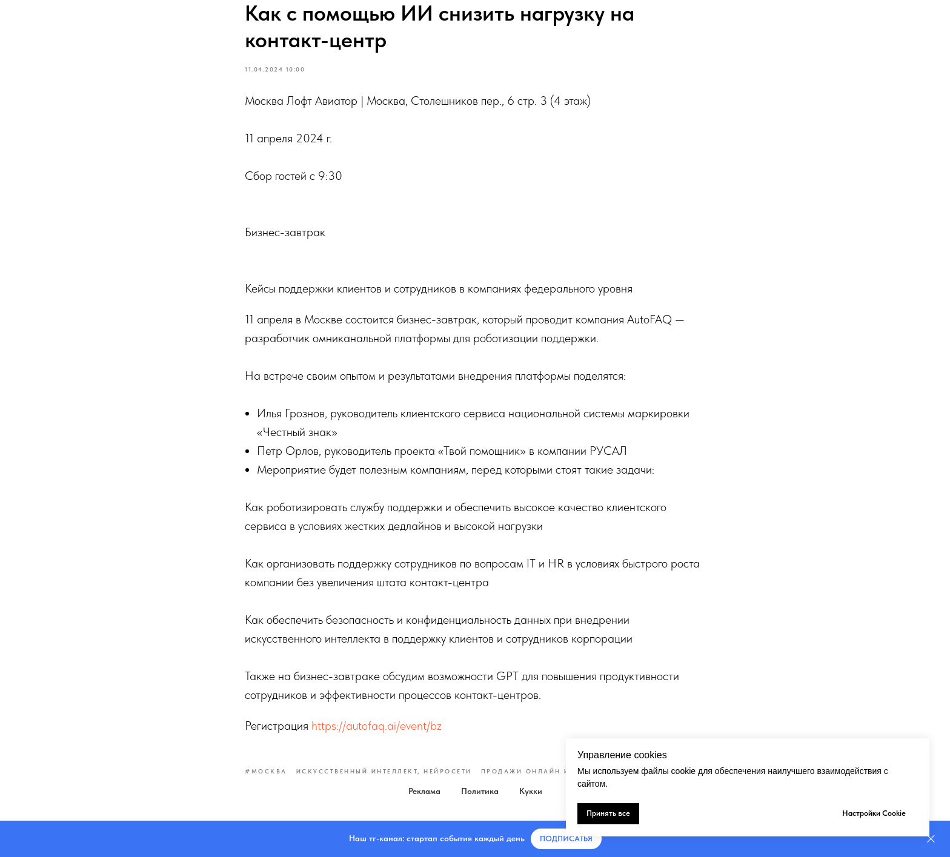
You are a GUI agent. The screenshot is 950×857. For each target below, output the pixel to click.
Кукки (530, 791)
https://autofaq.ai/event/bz (376, 725)
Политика (480, 791)
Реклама (424, 791)
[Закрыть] (931, 839)
